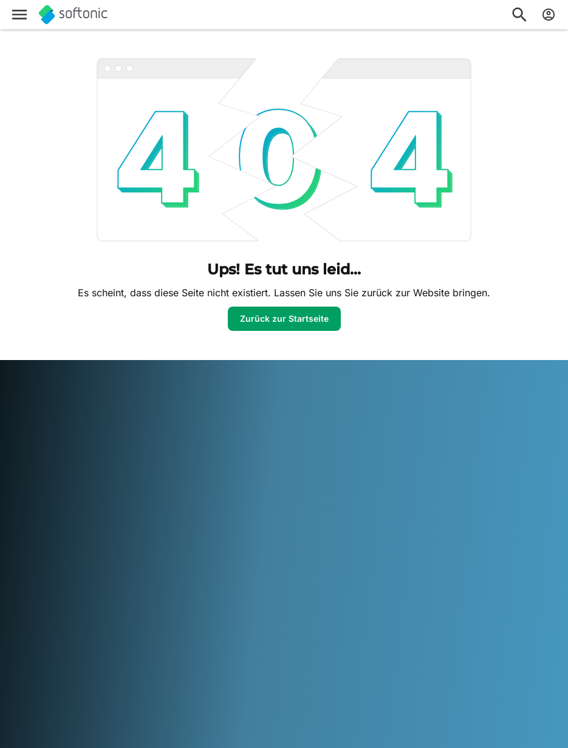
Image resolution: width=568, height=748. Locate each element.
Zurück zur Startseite (284, 318)
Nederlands (33, 672)
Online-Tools (34, 545)
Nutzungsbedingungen (428, 454)
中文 (338, 672)
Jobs (19, 483)
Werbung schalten (232, 494)
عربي (19, 655)
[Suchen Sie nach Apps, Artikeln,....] (519, 14)
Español (121, 655)
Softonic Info (35, 420)
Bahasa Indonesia (215, 655)
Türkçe (266, 672)
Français (159, 655)
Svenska (191, 672)
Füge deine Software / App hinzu (63, 522)
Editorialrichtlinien (44, 499)
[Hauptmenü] (19, 14)
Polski (72, 672)
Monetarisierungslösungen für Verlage (248, 426)
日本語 (301, 655)
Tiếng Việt (305, 672)
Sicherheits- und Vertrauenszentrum (48, 443)
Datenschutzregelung (425, 471)
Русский (151, 672)
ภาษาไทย (230, 672)
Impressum (404, 437)
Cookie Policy (409, 488)
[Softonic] (73, 14)
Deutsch (51, 655)
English (87, 655)
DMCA (395, 420)
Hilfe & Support (40, 466)
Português (109, 672)
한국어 (331, 655)
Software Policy (227, 478)
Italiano (269, 655)
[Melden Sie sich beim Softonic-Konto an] (548, 14)
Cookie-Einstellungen (423, 504)
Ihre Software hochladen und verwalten (253, 455)
